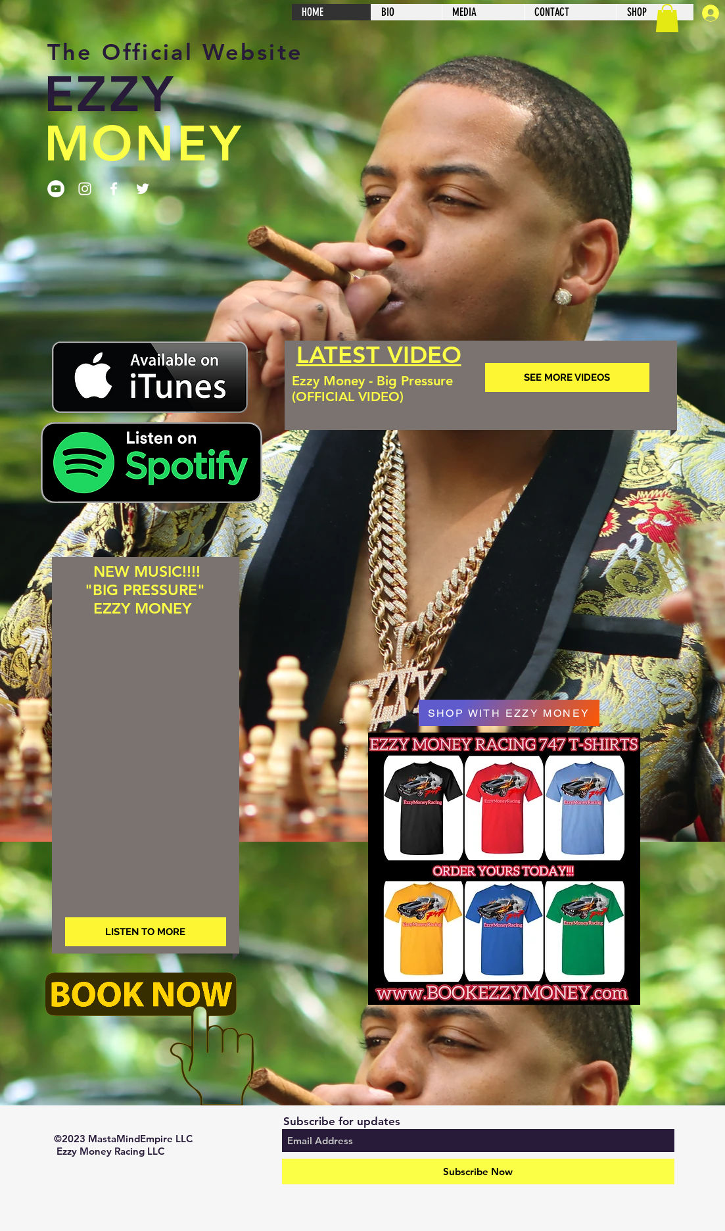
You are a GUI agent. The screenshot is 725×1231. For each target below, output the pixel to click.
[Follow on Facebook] (113, 188)
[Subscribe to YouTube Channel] (55, 188)
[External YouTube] (480, 540)
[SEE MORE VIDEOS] (567, 377)
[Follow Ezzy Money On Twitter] (142, 188)
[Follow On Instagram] (84, 188)
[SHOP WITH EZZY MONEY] (509, 713)
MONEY (143, 143)
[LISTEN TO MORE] (145, 931)
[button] (667, 18)
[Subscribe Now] (478, 1171)
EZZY (109, 94)
